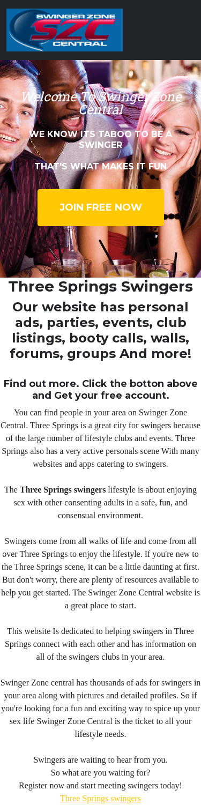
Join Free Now (100, 207)
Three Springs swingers (100, 798)
